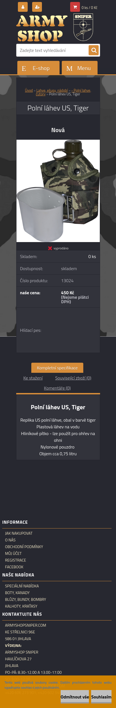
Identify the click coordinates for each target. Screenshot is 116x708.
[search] (94, 50)
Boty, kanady (17, 593)
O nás (10, 540)
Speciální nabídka (22, 586)
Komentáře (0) (57, 388)
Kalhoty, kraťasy (21, 606)
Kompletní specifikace (57, 367)
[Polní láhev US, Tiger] (58, 142)
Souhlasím (101, 696)
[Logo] (54, 27)
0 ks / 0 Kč (90, 7)
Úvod (29, 90)
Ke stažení (32, 377)
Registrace (15, 560)
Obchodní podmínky (24, 547)
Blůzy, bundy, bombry (25, 599)
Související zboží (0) (73, 377)
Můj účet (13, 553)
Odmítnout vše (75, 696)
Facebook (14, 567)
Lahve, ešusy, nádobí (52, 90)
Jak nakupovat (18, 533)
